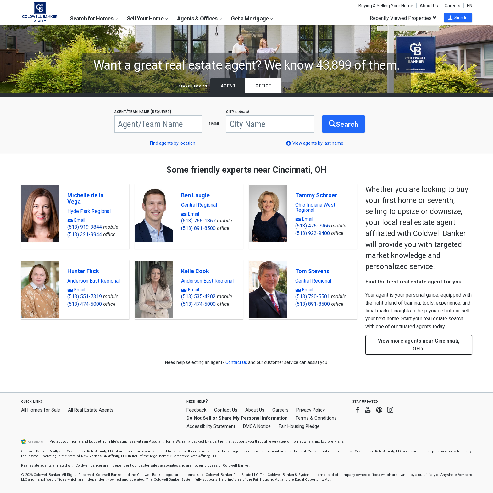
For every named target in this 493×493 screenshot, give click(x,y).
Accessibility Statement (210, 426)
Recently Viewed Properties (403, 18)
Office (263, 85)
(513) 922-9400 (312, 233)
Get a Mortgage (252, 18)
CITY (237, 111)
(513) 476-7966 (312, 226)
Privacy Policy (310, 410)
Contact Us (225, 410)
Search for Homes (94, 18)
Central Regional (199, 205)
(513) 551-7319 (84, 297)
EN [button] (469, 5)
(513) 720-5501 (312, 297)
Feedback (196, 410)
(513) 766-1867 (198, 221)
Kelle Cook (195, 271)
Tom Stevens (312, 271)
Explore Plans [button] (332, 442)
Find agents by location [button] (172, 143)
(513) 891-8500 (198, 228)
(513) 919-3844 (84, 227)
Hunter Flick (83, 271)
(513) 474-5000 (84, 304)
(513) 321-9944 (84, 235)
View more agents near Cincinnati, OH (418, 345)
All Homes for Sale (40, 410)
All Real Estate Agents (91, 410)
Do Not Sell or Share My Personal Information (237, 418)
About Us (429, 5)
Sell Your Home (147, 18)
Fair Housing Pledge (299, 426)
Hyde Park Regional (89, 211)
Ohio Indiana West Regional (315, 208)
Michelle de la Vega (85, 198)
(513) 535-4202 (198, 297)
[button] (458, 17)
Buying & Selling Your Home (385, 5)
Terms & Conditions (316, 418)
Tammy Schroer (316, 195)
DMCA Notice (257, 426)
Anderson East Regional (93, 280)
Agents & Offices (199, 18)
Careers (452, 5)
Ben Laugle (195, 195)
